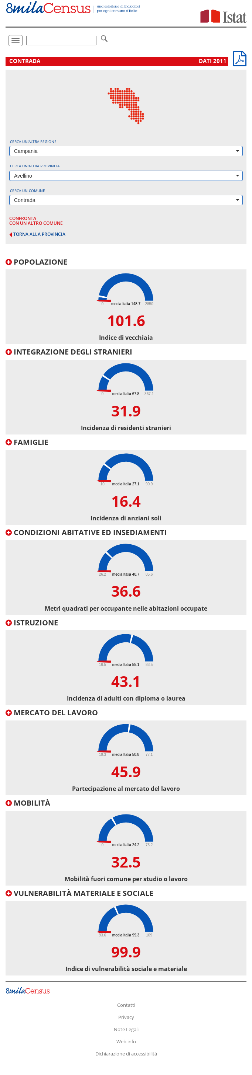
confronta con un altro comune (36, 220)
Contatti (126, 1005)
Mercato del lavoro (52, 713)
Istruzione (32, 623)
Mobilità (28, 803)
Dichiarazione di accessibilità (126, 1053)
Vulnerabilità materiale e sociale (79, 893)
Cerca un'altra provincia (34, 165)
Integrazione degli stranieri (69, 352)
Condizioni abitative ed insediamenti (86, 532)
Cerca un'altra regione (33, 141)
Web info (126, 1041)
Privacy (126, 1017)
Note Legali (126, 1029)
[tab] (126, 301)
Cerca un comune (27, 190)
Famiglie (27, 442)
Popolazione (36, 262)
